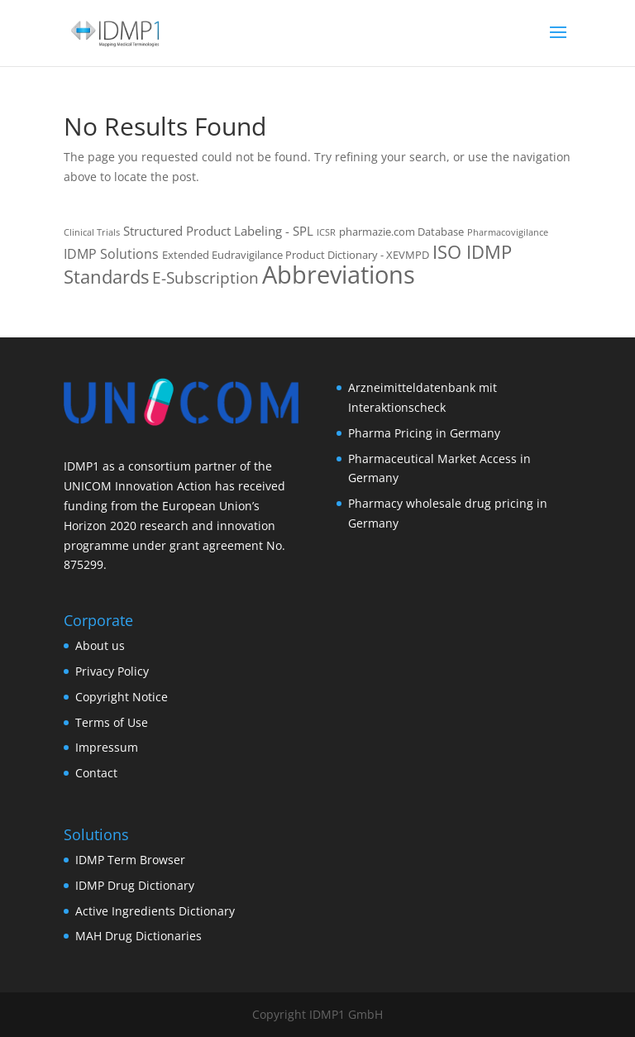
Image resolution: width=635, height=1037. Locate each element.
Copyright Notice (121, 697)
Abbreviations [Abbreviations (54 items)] (338, 274)
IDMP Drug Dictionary (134, 885)
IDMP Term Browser (130, 859)
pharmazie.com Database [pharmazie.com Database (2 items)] (401, 231)
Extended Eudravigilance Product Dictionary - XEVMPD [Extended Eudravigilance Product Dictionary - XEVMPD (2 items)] (295, 254)
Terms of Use (111, 722)
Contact (96, 773)
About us (100, 645)
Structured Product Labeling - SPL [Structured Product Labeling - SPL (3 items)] (218, 230)
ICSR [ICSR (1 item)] (326, 232)
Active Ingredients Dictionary (155, 911)
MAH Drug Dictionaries (138, 936)
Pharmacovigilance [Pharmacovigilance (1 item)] (507, 232)
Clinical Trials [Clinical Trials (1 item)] (92, 232)
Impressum (106, 747)
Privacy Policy (112, 671)
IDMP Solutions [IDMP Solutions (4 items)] (111, 254)
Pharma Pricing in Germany (424, 433)
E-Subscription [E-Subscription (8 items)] (205, 278)
